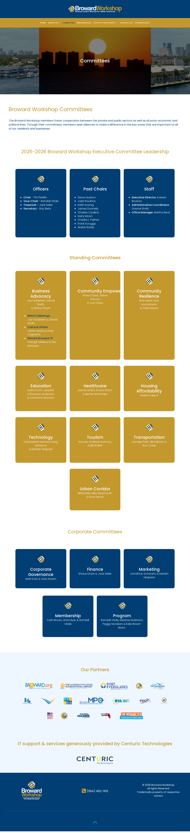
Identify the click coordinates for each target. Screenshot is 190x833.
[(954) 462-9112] (95, 793)
